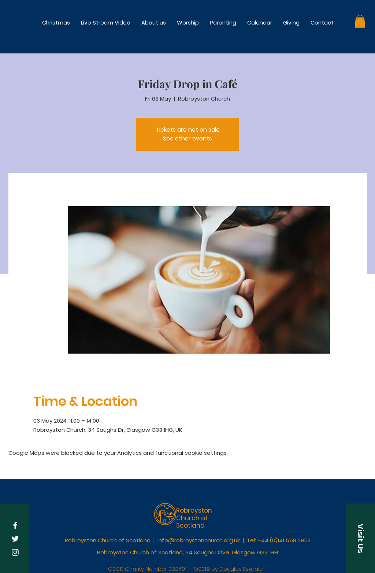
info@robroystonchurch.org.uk (198, 540)
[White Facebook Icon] (15, 525)
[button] (187, 22)
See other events (187, 138)
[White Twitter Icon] (15, 538)
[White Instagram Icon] (15, 552)
